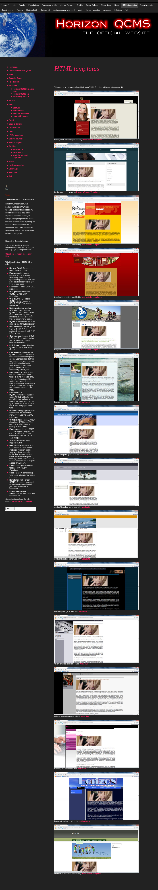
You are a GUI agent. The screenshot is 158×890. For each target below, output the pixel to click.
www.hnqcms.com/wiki (22, 501)
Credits (80, 5)
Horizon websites (92, 10)
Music (80, 10)
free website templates (92, 140)
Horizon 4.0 (45, 10)
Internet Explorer (67, 5)
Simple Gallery (92, 5)
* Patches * (14, 86)
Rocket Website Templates (88, 192)
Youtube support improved (64, 10)
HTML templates (130, 5)
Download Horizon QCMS (20, 71)
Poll (126, 10)
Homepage (13, 67)
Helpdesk (118, 10)
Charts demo (106, 5)
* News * (5, 5)
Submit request (8, 10)
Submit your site (146, 5)
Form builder (33, 5)
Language (107, 10)
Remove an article (49, 5)
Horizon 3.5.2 (31, 10)
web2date (84, 455)
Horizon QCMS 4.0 (21, 94)
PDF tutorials (15, 82)
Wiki (11, 74)
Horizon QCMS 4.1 (21, 97)
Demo (116, 5)
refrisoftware (84, 402)
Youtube (22, 5)
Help (14, 5)
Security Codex (15, 78)
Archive (20, 10)
